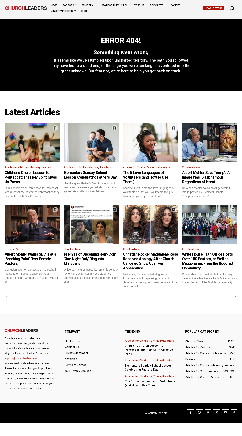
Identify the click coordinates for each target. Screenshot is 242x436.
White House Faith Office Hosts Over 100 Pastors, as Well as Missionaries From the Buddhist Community (207, 274)
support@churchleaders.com (21, 371)
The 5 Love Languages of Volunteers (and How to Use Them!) (145, 189)
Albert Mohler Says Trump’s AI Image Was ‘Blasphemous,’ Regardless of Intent (206, 184)
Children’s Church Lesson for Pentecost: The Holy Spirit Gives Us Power (31, 189)
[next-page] (234, 308)
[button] (231, 8)
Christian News (192, 174)
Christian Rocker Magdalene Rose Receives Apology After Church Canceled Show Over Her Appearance (150, 274)
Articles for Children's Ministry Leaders (25, 176)
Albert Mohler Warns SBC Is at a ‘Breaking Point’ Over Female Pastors (30, 272)
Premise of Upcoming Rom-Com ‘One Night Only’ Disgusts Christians (90, 272)
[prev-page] (8, 308)
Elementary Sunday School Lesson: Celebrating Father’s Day (90, 187)
